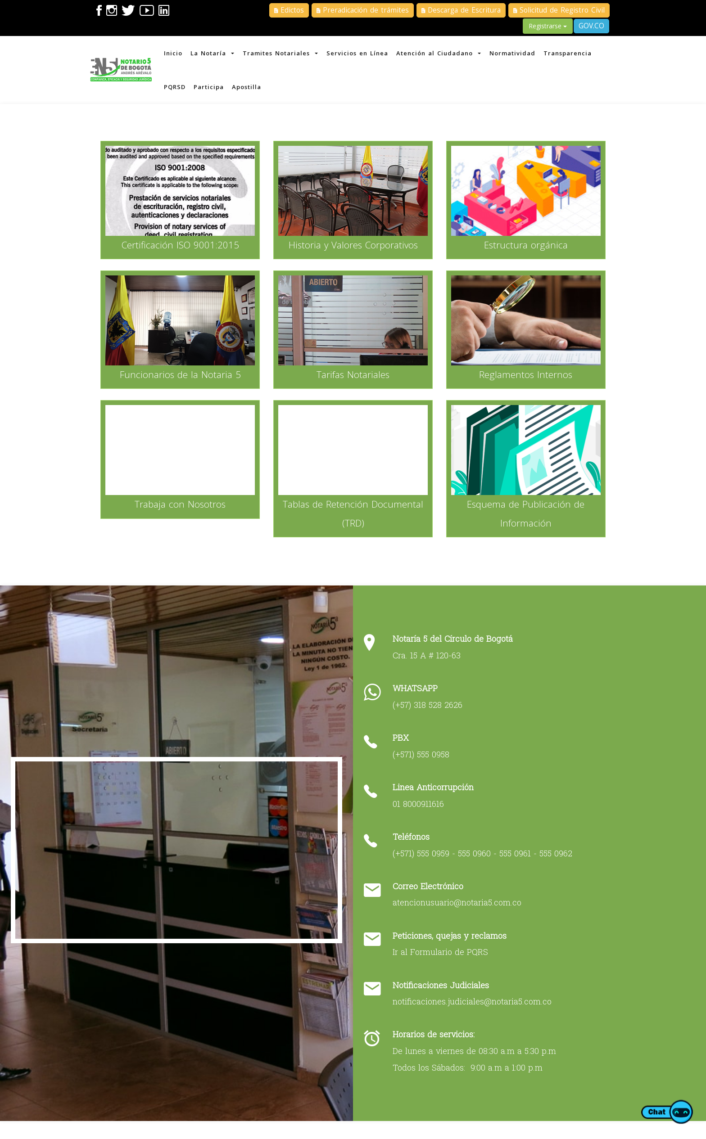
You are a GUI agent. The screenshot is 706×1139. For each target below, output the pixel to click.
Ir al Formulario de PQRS (442, 966)
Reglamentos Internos (524, 382)
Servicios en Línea (361, 54)
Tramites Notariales (283, 54)
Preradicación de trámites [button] (363, 10)
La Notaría (215, 54)
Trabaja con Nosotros (181, 511)
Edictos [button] (289, 10)
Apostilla (249, 90)
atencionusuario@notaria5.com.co (459, 917)
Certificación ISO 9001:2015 (182, 252)
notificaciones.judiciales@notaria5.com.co (474, 1015)
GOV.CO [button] (591, 26)
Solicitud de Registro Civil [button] (559, 10)
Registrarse (548, 26)
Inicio (174, 54)
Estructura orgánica (524, 252)
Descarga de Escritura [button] (461, 10)
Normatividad (518, 54)
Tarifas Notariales (353, 382)
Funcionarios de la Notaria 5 (182, 382)
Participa (211, 90)
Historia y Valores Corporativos (353, 252)
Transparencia (574, 54)
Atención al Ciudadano (443, 54)
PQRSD (176, 90)
